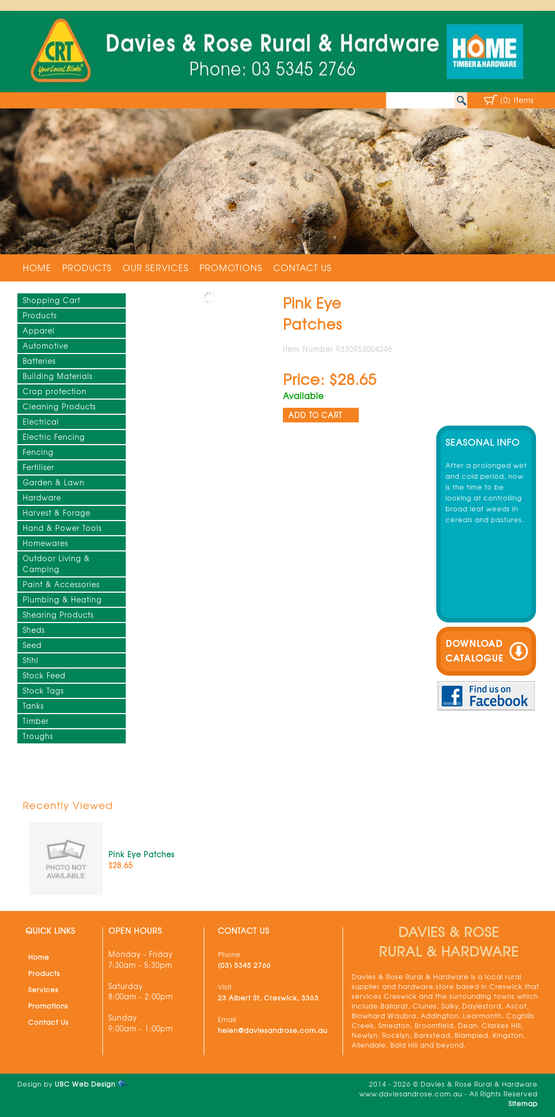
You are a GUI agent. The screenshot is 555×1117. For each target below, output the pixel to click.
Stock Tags (43, 690)
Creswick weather (485, 405)
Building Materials (58, 376)
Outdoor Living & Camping (56, 563)
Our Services (155, 267)
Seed (32, 645)
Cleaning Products (59, 406)
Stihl (30, 660)
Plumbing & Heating (62, 599)
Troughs (38, 736)
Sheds (34, 630)
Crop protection (55, 391)
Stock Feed (44, 675)
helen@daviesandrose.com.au (272, 1030)
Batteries (39, 361)
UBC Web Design (85, 1084)
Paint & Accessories (61, 584)
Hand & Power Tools (62, 528)
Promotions (230, 267)
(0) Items (517, 100)
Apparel (39, 330)
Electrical (41, 421)
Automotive (45, 346)
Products (87, 267)
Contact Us (302, 267)
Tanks (33, 706)
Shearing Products (58, 614)
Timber (36, 721)
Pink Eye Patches (141, 854)
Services (43, 989)
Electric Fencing (54, 437)
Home (37, 267)
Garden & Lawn (54, 482)
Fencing (38, 452)
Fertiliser (38, 467)
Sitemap (523, 1103)
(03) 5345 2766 (244, 965)
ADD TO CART (315, 415)
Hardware (42, 497)
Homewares (45, 543)
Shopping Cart (51, 300)
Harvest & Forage (57, 513)
